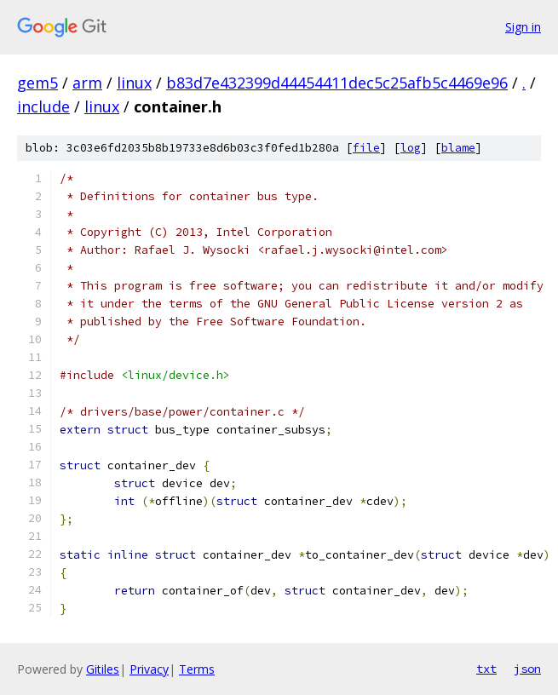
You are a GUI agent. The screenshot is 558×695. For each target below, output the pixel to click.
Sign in (523, 27)
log (410, 148)
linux (134, 82)
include (43, 106)
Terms (197, 669)
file (366, 148)
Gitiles (102, 669)
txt (486, 668)
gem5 (37, 82)
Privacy (149, 669)
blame (458, 148)
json (527, 668)
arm (87, 82)
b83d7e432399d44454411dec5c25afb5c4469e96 (337, 82)
